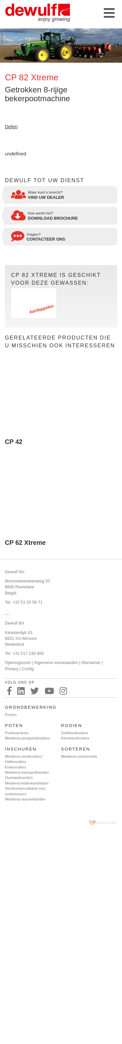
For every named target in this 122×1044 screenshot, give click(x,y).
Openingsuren (18, 662)
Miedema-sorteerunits (79, 756)
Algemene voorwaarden (56, 662)
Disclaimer (91, 662)
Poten (14, 725)
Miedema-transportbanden (27, 772)
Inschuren (20, 749)
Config (28, 668)
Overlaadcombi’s (19, 778)
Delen (11, 126)
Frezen (11, 715)
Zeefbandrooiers (74, 733)
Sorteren (75, 749)
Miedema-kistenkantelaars (26, 783)
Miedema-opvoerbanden (25, 799)
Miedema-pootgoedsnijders (27, 738)
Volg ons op (19, 682)
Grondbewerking (31, 707)
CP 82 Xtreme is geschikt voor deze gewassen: (56, 279)
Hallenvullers (15, 762)
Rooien (71, 725)
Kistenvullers (15, 767)
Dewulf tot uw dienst (44, 180)
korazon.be (106, 822)
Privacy (12, 668)
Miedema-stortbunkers (23, 756)
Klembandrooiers (75, 738)
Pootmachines (17, 733)
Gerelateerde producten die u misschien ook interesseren (60, 341)
